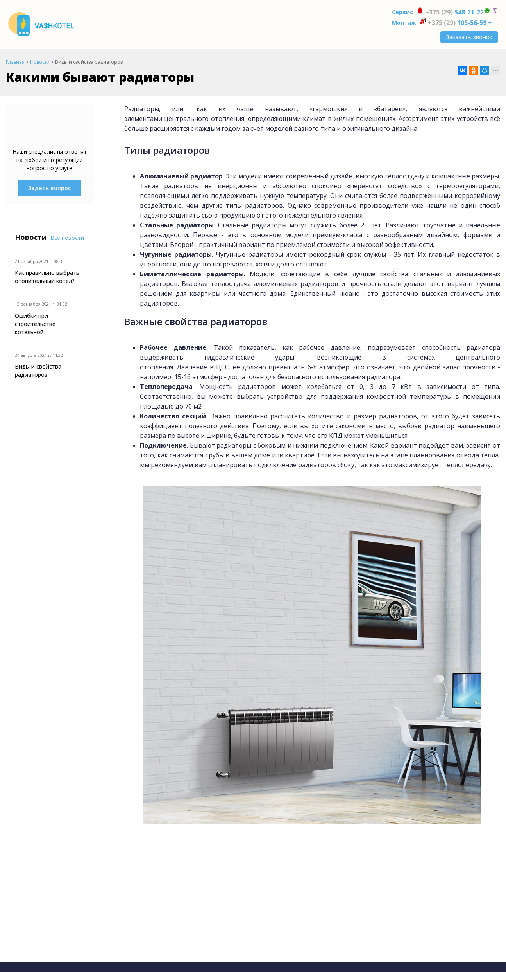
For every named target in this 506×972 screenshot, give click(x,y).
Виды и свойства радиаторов (38, 370)
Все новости (67, 237)
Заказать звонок (469, 37)
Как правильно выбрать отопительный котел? (47, 276)
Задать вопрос (49, 188)
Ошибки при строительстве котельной (35, 324)
